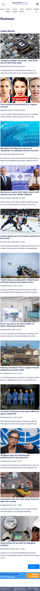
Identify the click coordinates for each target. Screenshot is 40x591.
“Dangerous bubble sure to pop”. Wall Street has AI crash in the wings (19, 62)
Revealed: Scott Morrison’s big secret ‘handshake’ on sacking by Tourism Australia (19, 149)
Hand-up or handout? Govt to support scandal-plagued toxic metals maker (20, 368)
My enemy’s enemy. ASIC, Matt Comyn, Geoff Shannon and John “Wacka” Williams (19, 193)
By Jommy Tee (5, 154)
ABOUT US (29, 9)
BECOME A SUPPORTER (34, 575)
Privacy (37, 589)
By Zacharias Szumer (7, 549)
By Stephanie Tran (6, 286)
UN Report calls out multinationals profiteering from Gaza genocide (15, 456)
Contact (35, 588)
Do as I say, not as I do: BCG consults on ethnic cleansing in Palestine (17, 325)
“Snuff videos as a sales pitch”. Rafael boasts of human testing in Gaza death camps (19, 281)
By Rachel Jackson (6, 110)
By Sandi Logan (5, 242)
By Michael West (5, 329)
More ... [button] (34, 567)
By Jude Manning (6, 373)
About (30, 588)
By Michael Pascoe (6, 66)
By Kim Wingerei (5, 198)
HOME (2, 9)
